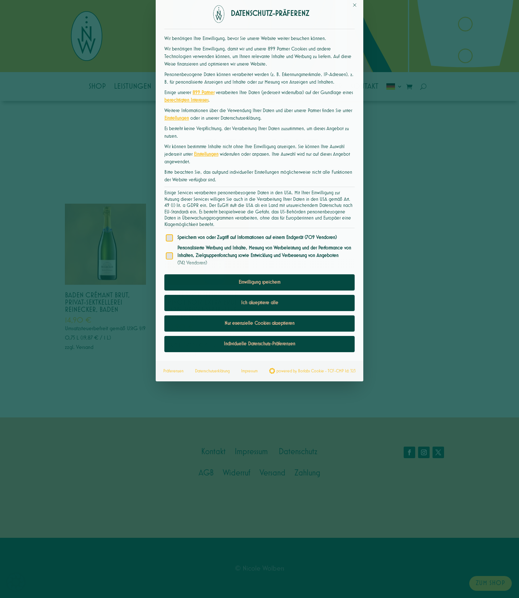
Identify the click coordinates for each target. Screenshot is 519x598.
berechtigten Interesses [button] (186, 45)
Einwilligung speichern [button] (259, 227)
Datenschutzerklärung (212, 316)
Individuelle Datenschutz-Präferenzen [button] (259, 289)
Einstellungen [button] (176, 63)
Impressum (249, 316)
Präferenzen (173, 316)
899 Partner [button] (203, 37)
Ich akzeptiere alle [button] (259, 248)
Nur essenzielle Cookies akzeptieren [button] (259, 268)
